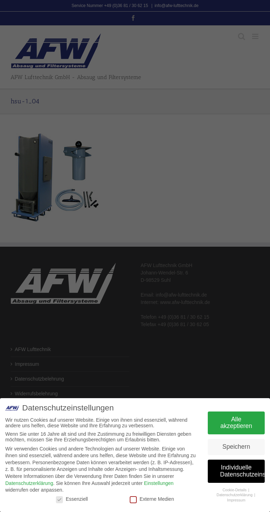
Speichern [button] (236, 446)
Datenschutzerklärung (29, 483)
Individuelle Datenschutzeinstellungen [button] (242, 471)
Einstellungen (159, 483)
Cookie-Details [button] (235, 490)
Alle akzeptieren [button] (236, 423)
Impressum (236, 500)
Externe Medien (152, 499)
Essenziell (72, 499)
